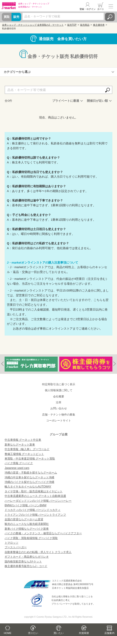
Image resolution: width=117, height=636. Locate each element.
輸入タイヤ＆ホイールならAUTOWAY (28, 486)
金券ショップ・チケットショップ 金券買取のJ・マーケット (33, 25)
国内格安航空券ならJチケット (23, 561)
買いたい (59, 633)
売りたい (33, 633)
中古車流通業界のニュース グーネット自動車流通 (35, 496)
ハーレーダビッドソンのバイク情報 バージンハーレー (38, 500)
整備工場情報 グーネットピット (24, 454)
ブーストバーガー (16, 547)
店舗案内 (109, 633)
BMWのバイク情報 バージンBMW (25, 505)
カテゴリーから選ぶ (17, 72)
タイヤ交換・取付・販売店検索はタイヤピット (34, 491)
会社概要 (58, 396)
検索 (110, 17)
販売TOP (72, 25)
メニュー (111, 6)
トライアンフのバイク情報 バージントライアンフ (35, 514)
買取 (7, 17)
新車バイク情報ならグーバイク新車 (27, 528)
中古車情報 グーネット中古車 (23, 439)
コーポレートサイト (58, 420)
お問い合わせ (58, 408)
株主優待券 (99, 25)
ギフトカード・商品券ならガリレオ (27, 556)
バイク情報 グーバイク (19, 463)
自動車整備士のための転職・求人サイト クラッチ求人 (38, 552)
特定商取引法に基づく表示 (58, 384)
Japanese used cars (17, 468)
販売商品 (84, 25)
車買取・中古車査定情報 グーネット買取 (30, 458)
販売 (16, 17)
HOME (7, 633)
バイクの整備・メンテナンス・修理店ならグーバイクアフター (43, 533)
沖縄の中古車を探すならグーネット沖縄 (29, 477)
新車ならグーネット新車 (20, 444)
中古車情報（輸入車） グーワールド (27, 449)
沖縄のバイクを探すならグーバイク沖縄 (29, 482)
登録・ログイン (88, 9)
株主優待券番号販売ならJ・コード (26, 566)
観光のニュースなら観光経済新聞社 (27, 524)
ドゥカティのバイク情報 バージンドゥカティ (32, 510)
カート (100, 9)
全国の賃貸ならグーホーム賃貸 (24, 519)
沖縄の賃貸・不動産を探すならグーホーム (31, 472)
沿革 (58, 402)
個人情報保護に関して (58, 390)
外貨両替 (84, 633)
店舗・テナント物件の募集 (58, 414)
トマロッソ (11, 542)
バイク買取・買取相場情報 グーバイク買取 (31, 538)
